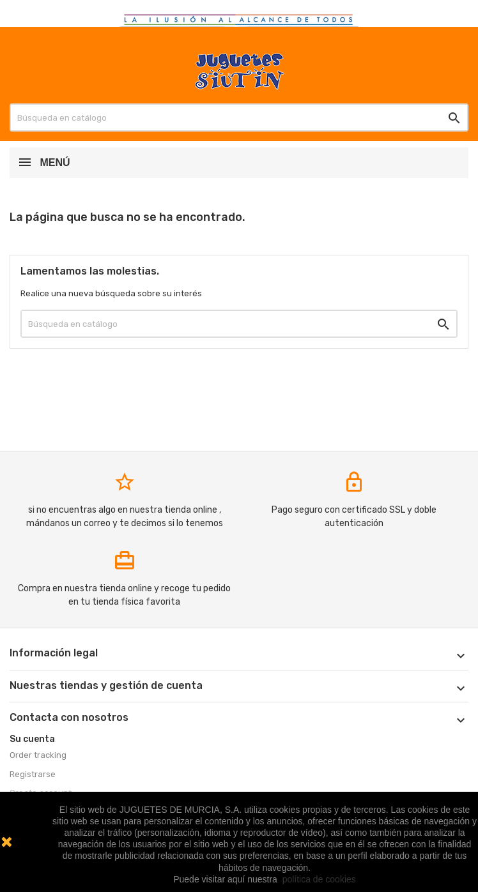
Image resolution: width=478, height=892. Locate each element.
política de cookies (319, 879)
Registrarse (33, 774)
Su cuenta (32, 739)
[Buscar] (239, 117)
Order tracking (38, 755)
